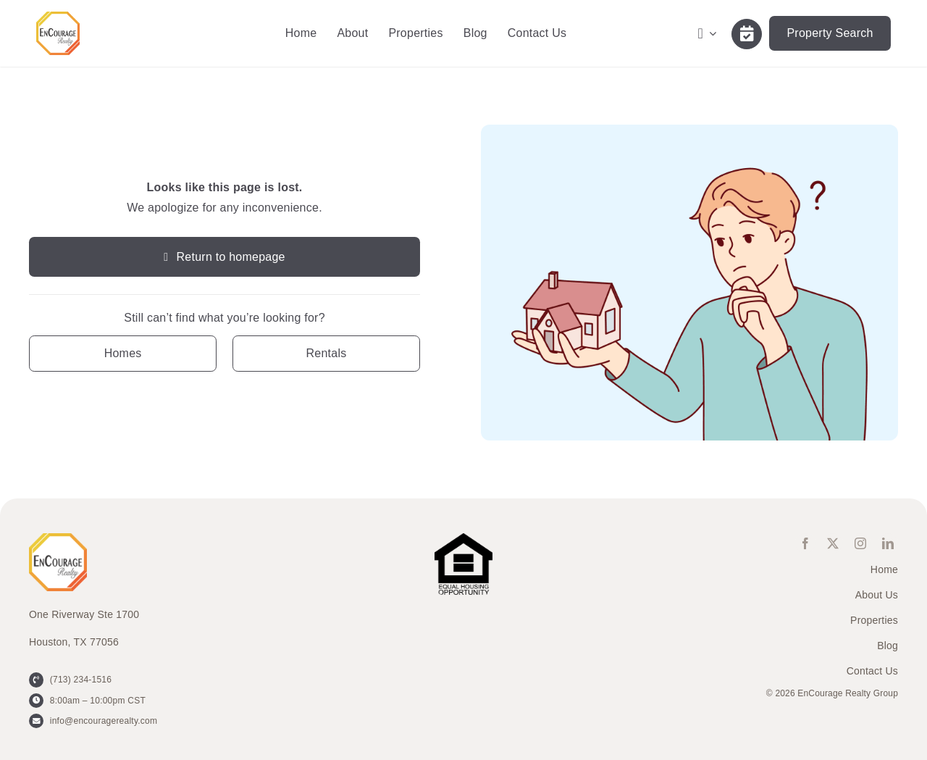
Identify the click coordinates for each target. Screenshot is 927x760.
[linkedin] (888, 543)
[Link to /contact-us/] (746, 34)
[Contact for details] (123, 353)
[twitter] (833, 543)
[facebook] (805, 543)
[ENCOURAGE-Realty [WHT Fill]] (58, 17)
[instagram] (860, 543)
